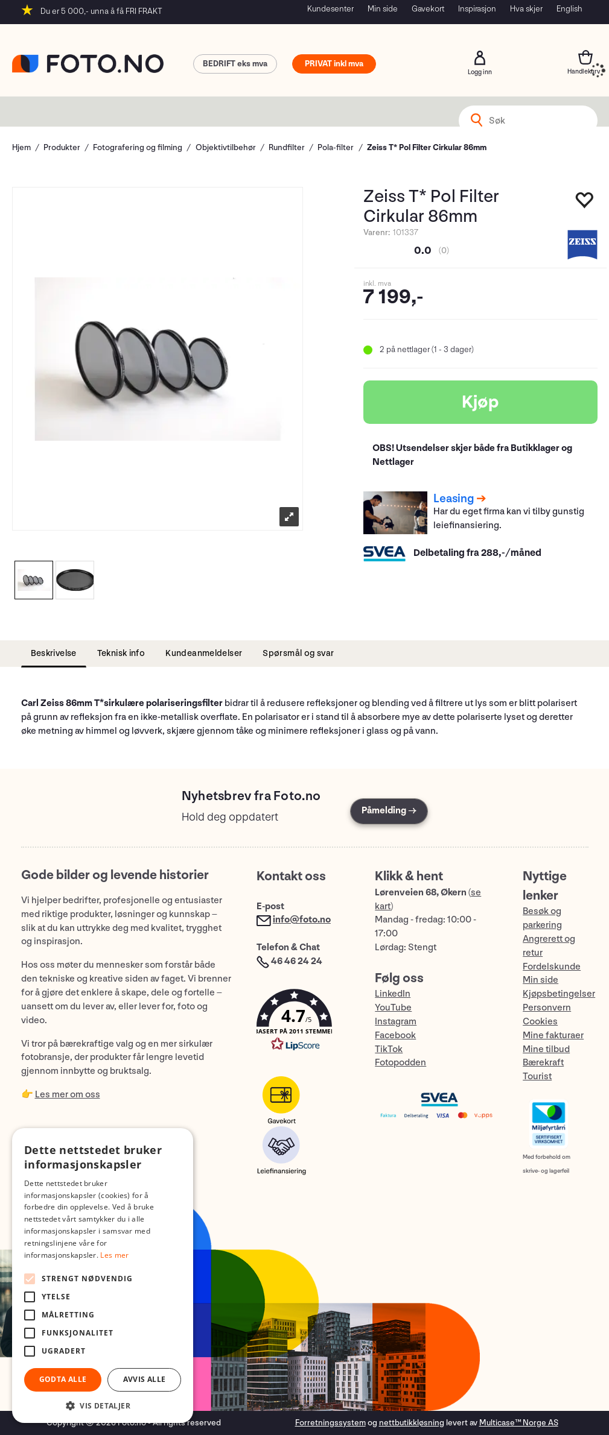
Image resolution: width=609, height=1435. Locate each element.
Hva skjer (526, 9)
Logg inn (480, 58)
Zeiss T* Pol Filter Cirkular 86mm (426, 147)
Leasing (453, 498)
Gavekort (428, 9)
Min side (383, 9)
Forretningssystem (330, 1423)
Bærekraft (543, 1062)
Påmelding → (389, 810)
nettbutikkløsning (411, 1423)
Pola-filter (335, 147)
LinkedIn (392, 994)
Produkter (61, 147)
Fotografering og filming (137, 147)
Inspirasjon (477, 9)
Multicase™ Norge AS (518, 1423)
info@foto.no (302, 920)
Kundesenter (330, 9)
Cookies (540, 1021)
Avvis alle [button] (144, 1379)
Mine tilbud (546, 1049)
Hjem (21, 147)
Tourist (537, 1076)
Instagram (395, 1021)
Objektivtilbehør (226, 147)
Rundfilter (287, 147)
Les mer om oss (67, 1094)
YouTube (393, 1008)
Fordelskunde (552, 967)
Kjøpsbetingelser (559, 994)
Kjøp (480, 402)
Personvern (547, 1008)
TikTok (389, 1049)
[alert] (102, 1275)
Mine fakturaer (553, 1035)
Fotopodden (400, 1062)
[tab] (53, 653)
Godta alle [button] (63, 1379)
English (569, 9)
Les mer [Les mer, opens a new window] (114, 1255)
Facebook (395, 1035)
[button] (304, 1023)
